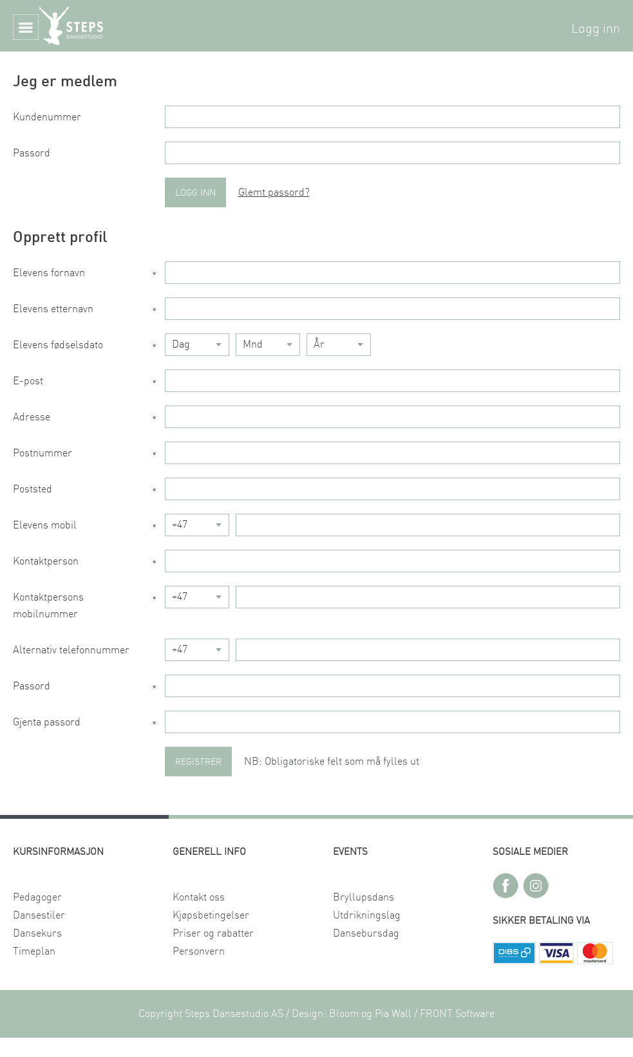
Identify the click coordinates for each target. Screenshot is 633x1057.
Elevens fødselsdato (89, 348)
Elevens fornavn (89, 276)
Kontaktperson (89, 564)
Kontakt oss (199, 897)
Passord (31, 153)
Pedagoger (37, 897)
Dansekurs (37, 933)
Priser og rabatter (213, 933)
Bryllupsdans (363, 897)
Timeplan (34, 951)
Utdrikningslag (367, 915)
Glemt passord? (274, 192)
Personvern (199, 951)
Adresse (89, 420)
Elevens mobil (89, 528)
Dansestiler (39, 915)
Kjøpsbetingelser (211, 915)
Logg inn (595, 29)
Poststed (89, 492)
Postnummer (89, 456)
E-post (89, 384)
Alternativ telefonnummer (71, 650)
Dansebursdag (366, 933)
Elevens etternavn (89, 312)
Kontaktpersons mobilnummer (89, 605)
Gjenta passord (89, 725)
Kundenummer (47, 117)
